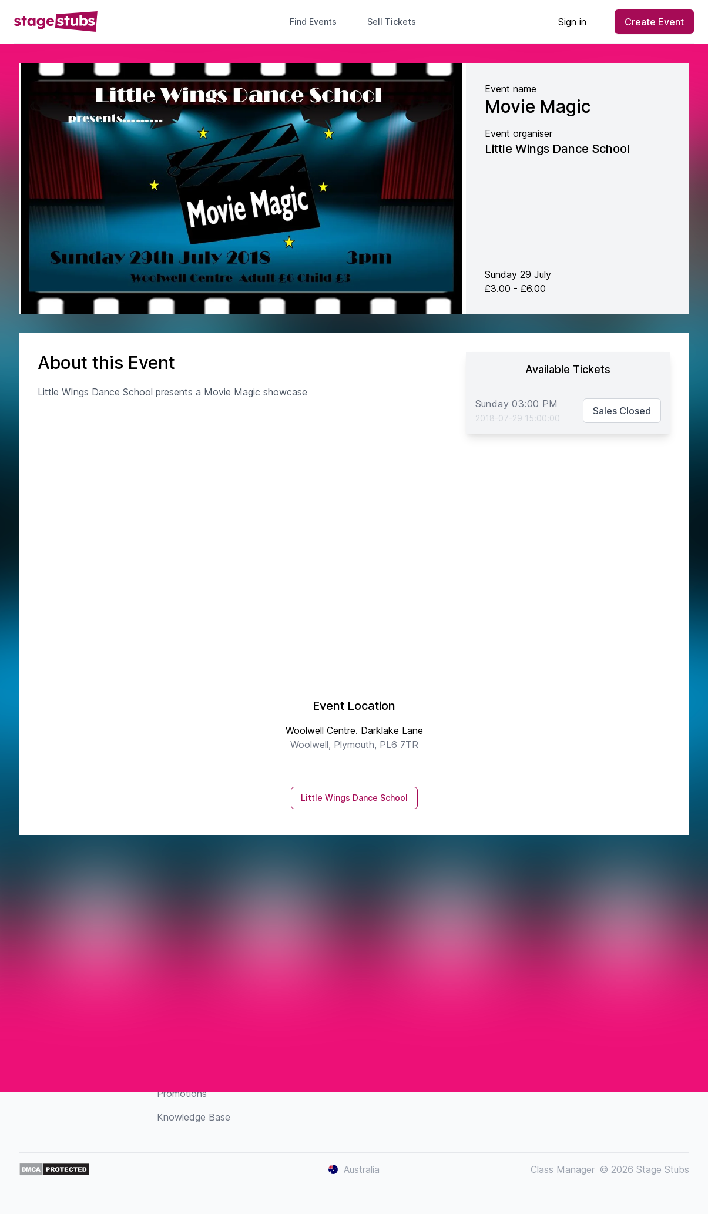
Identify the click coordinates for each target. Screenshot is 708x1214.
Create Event (654, 22)
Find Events (313, 21)
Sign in (572, 22)
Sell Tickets (396, 21)
